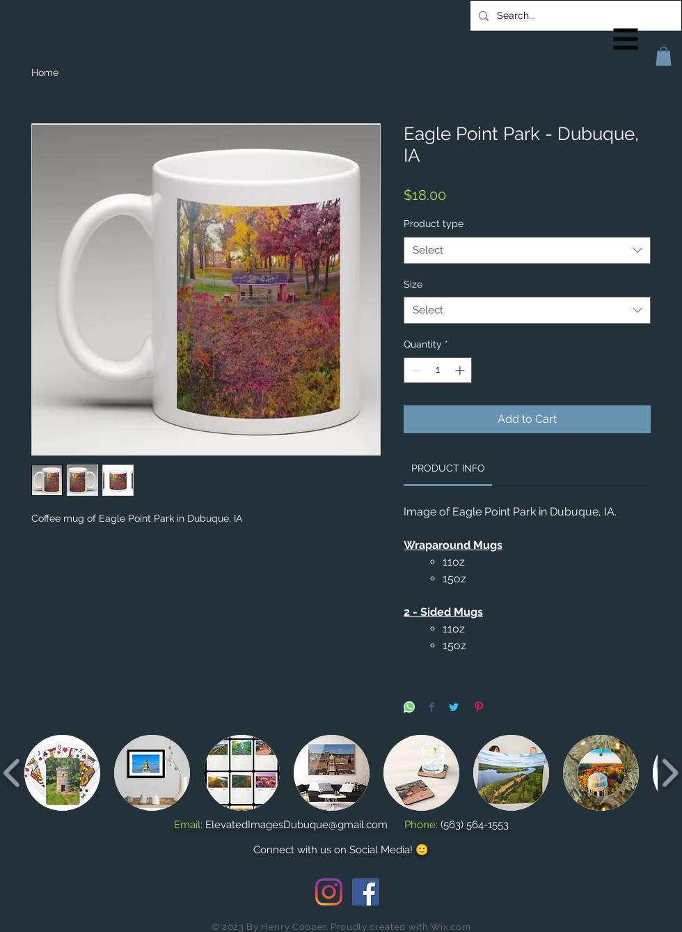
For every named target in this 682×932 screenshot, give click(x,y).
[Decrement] (414, 370)
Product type (433, 223)
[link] (448, 468)
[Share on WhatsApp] (409, 708)
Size (413, 284)
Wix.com (451, 927)
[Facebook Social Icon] (365, 892)
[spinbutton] (437, 370)
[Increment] (461, 370)
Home (44, 72)
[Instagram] (328, 892)
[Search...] (574, 16)
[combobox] (527, 250)
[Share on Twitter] (453, 708)
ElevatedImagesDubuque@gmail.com (296, 824)
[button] (626, 39)
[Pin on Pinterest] (478, 708)
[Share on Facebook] (431, 708)
